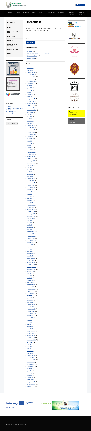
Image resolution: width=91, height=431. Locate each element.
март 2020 (30, 229)
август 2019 (30, 245)
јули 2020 (29, 220)
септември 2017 (31, 295)
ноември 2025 (31, 79)
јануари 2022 (30, 180)
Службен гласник (71, 13)
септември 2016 (31, 315)
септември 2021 (31, 189)
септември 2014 (31, 366)
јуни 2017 (29, 298)
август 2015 (30, 342)
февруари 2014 (31, 382)
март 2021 (30, 203)
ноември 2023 (31, 132)
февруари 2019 (31, 258)
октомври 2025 (31, 81)
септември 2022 (31, 163)
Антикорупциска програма (12, 45)
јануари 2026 (30, 74)
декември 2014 (31, 360)
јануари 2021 (30, 207)
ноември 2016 (31, 311)
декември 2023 (31, 130)
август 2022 (30, 165)
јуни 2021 (29, 196)
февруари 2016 (31, 331)
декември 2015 (31, 335)
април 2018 (30, 280)
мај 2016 (29, 324)
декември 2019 (31, 236)
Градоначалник (30, 13)
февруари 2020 (31, 231)
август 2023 (30, 139)
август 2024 (30, 112)
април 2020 (30, 227)
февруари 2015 (31, 355)
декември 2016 (31, 309)
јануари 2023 (30, 154)
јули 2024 (29, 114)
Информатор (51, 13)
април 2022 (30, 174)
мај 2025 (29, 92)
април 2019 (30, 253)
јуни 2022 (29, 169)
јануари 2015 (30, 357)
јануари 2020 (30, 234)
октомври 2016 (31, 313)
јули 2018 (29, 273)
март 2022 (30, 176)
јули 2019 (29, 247)
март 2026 (30, 70)
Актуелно (8, 106)
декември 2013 (31, 384)
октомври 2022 (31, 161)
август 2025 (30, 85)
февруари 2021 (31, 205)
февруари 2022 (31, 178)
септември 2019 (31, 242)
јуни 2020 (29, 223)
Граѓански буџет (12, 22)
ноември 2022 (31, 158)
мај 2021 (29, 198)
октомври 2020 (31, 214)
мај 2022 (29, 172)
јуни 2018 (29, 276)
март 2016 (30, 329)
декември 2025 (31, 77)
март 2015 (30, 353)
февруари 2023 (31, 152)
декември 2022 (31, 156)
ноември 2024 (31, 105)
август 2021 (30, 192)
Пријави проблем (82, 13)
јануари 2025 (30, 101)
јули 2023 (29, 141)
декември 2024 (31, 103)
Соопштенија (9, 113)
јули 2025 (29, 88)
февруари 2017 (31, 304)
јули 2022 (29, 167)
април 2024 (30, 121)
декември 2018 (31, 262)
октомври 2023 (31, 134)
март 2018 (30, 282)
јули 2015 (29, 344)
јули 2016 (29, 320)
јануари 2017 (30, 307)
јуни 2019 (29, 249)
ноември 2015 (31, 337)
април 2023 (30, 147)
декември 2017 (31, 289)
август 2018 (30, 271)
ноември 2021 (31, 185)
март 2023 (30, 150)
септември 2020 (31, 216)
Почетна (9, 13)
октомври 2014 (31, 364)
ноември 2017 (31, 291)
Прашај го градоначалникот (12, 54)
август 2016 (30, 318)
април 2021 (30, 200)
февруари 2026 (31, 72)
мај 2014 (29, 375)
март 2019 (30, 256)
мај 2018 (29, 278)
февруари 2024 (31, 125)
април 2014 (30, 377)
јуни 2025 (29, 90)
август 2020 (30, 218)
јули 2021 (29, 194)
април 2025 (30, 94)
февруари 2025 (31, 99)
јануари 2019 (30, 260)
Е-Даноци (10, 40)
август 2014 (30, 368)
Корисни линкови (12, 49)
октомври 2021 (31, 187)
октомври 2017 (31, 293)
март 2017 (30, 302)
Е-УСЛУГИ (61, 13)
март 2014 (30, 379)
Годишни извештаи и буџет (13, 32)
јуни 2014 (29, 373)
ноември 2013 (31, 386)
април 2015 (30, 351)
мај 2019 (29, 251)
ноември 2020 (31, 211)
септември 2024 (31, 110)
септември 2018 (31, 269)
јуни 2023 (29, 143)
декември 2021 (31, 183)
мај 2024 (29, 119)
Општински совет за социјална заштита (38, 54)
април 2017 (30, 300)
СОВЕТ (40, 13)
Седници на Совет (11, 111)
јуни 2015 (29, 346)
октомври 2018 (31, 267)
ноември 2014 (31, 362)
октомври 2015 (31, 340)
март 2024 (30, 123)
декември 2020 (31, 209)
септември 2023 (31, 136)
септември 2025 (31, 83)
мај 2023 (29, 145)
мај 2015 (29, 348)
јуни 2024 (29, 116)
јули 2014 (29, 371)
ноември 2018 (31, 264)
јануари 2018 (30, 287)
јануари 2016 (30, 333)
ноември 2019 (31, 238)
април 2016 (30, 326)
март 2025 (30, 96)
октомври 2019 (31, 240)
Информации (19, 13)
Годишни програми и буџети (13, 26)
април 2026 (30, 68)
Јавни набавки (11, 36)
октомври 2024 (31, 108)
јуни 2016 (29, 322)
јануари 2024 (30, 127)
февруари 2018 (31, 284)
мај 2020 (29, 225)
